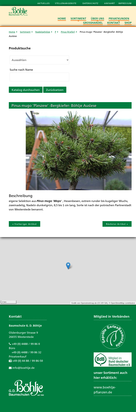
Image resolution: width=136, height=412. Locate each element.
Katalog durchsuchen (26, 90)
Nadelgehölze (42, 31)
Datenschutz (91, 3)
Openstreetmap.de (89, 303)
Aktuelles (43, 3)
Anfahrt (110, 3)
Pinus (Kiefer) (68, 31)
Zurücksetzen (55, 90)
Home (12, 31)
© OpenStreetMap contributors (122, 303)
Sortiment (25, 31)
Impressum (125, 3)
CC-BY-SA (102, 303)
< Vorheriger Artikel (24, 224)
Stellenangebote (66, 3)
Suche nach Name (21, 69)
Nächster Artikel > (117, 224)
